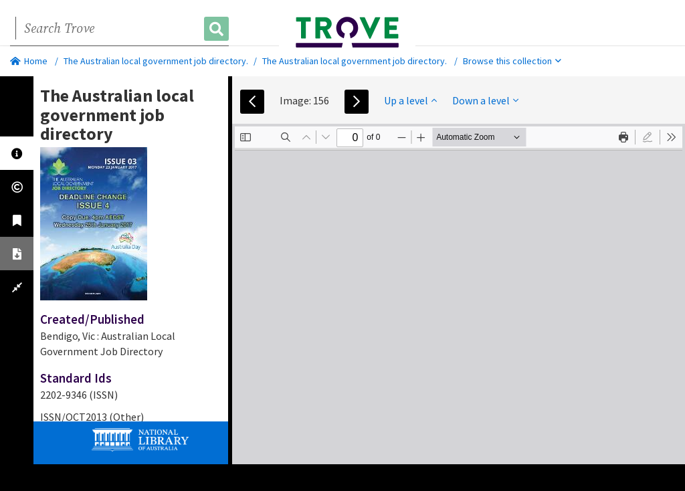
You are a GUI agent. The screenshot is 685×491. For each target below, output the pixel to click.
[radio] (647, 137)
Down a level (485, 100)
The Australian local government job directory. (156, 61)
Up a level (410, 100)
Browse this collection (512, 61)
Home (28, 61)
